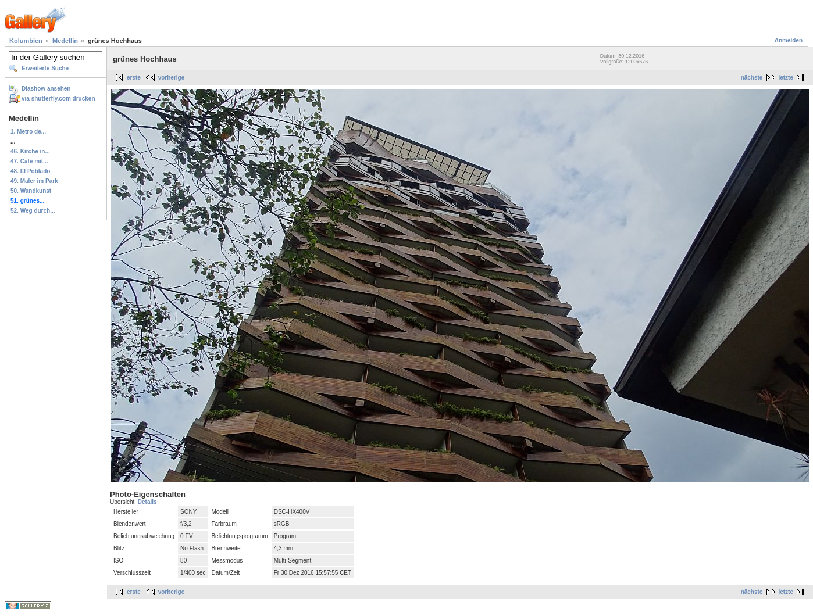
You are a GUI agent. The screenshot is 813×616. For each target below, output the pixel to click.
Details (147, 502)
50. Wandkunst (30, 191)
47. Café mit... (29, 161)
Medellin (65, 40)
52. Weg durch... (32, 210)
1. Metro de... (28, 131)
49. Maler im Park (34, 181)
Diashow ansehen (46, 88)
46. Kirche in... (30, 151)
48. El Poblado (30, 171)
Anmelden (789, 40)
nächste (752, 77)
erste (134, 77)
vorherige (171, 77)
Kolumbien (25, 40)
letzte (785, 77)
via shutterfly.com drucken (58, 98)
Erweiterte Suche (45, 68)
